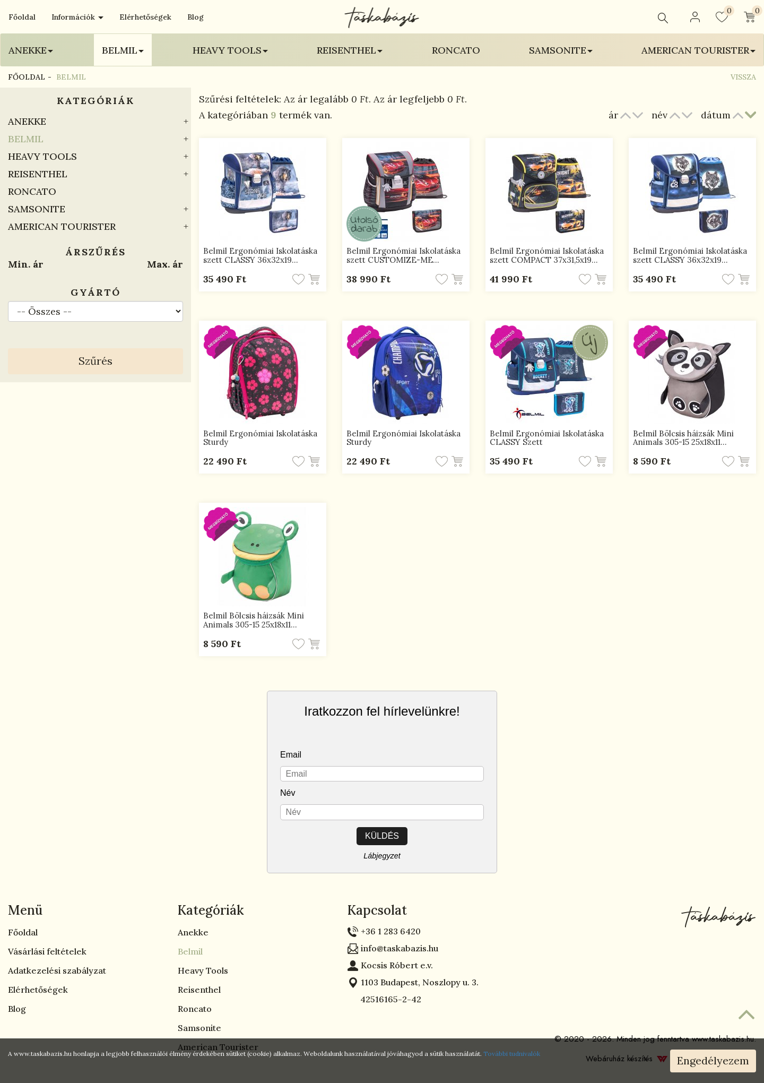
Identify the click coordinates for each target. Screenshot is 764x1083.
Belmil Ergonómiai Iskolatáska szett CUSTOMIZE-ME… (403, 255)
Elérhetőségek (145, 17)
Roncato (456, 50)
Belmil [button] (123, 50)
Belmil (26, 139)
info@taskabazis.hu (399, 948)
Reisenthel (37, 174)
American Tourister (62, 226)
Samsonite (36, 209)
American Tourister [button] (698, 50)
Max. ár (165, 264)
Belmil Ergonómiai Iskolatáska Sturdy (260, 438)
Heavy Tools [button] (230, 50)
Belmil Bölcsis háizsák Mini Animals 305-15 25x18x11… (683, 438)
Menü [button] (25, 910)
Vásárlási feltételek (47, 951)
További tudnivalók (511, 1054)
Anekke (27, 121)
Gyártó (95, 292)
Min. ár (26, 264)
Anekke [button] (30, 50)
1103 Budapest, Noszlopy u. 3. (420, 982)
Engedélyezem (713, 1060)
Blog (195, 17)
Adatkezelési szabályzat (57, 970)
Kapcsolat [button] (377, 910)
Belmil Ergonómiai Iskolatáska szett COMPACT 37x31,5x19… (547, 255)
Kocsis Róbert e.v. (397, 965)
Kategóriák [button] (211, 910)
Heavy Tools (42, 156)
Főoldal (22, 17)
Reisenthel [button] (350, 50)
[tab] (85, 910)
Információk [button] (77, 17)
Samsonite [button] (561, 50)
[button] (695, 17)
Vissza (743, 77)
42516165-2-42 (384, 999)
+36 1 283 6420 (391, 931)
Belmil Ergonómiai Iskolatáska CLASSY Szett (547, 438)
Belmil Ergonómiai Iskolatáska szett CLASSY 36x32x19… (260, 255)
